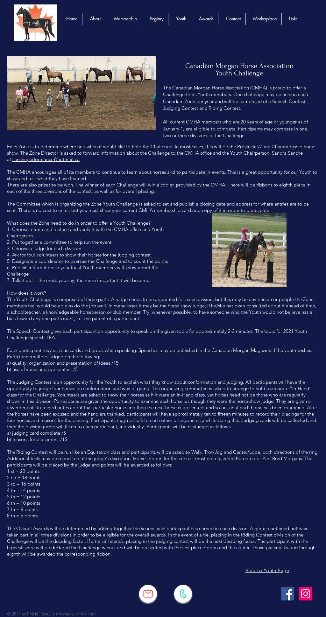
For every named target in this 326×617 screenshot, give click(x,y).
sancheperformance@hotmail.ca (46, 159)
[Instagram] (305, 593)
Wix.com (88, 614)
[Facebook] (287, 593)
